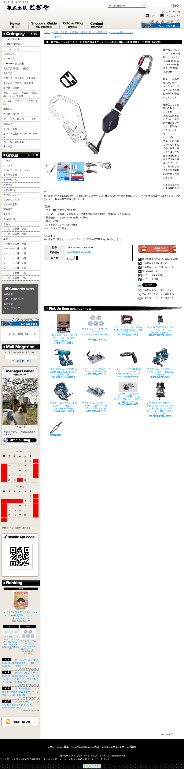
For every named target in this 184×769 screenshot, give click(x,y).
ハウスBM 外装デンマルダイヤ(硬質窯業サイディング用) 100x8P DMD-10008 (20, 704)
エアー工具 (9, 58)
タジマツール (10, 180)
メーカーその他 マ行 (14, 263)
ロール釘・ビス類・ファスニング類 (20, 103)
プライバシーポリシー (113, 746)
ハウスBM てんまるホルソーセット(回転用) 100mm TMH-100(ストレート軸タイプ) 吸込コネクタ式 (128, 392)
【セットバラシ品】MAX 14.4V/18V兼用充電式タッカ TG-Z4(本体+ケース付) (20, 663)
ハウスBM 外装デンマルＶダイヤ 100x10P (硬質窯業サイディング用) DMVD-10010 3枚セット (20, 691)
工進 (5, 238)
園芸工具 (8, 123)
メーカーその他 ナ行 (14, 253)
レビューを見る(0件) (152, 275)
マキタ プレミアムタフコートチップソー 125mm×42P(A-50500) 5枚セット (96, 326)
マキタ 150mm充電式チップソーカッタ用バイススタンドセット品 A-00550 (96, 396)
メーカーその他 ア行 (14, 229)
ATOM (26, 721)
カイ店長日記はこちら (20, 440)
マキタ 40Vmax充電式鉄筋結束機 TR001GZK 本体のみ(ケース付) (64, 362)
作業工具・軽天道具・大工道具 (19, 78)
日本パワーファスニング (15, 170)
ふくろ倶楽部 (10, 204)
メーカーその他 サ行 (14, 243)
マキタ (6, 160)
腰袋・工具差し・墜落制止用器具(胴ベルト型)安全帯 (20, 95)
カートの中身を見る (20, 321)
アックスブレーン (12, 194)
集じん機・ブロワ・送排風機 (18, 83)
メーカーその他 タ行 (14, 248)
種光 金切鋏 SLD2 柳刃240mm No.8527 (56, 428)
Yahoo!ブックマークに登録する (158, 294)
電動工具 (8, 73)
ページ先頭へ (167, 734)
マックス (8, 165)
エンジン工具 (10, 128)
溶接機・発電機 (11, 88)
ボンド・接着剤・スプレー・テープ (20, 135)
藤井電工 (8, 209)
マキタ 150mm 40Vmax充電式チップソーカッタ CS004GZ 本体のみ (63, 396)
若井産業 (8, 185)
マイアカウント (172, 15)
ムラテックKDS (11, 199)
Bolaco (6, 224)
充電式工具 (9, 53)
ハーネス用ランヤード (121, 32)
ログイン (154, 15)
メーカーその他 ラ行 (14, 273)
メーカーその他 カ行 (14, 234)
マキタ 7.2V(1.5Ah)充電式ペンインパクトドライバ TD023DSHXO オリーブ (128, 361)
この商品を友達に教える (154, 263)
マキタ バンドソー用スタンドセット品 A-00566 (96, 360)
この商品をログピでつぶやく (157, 290)
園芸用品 (8, 109)
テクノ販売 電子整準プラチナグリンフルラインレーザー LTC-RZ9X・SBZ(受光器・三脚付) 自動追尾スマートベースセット (160, 398)
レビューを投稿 (150, 279)
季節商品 (8, 146)
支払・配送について (44, 24)
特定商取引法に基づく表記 (85, 746)
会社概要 (8, 294)
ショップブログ (73, 24)
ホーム (15, 24)
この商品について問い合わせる (158, 267)
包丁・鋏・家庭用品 (13, 141)
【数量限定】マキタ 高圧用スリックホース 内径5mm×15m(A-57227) (64, 328)
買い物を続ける (150, 271)
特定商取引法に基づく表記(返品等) (160, 259)
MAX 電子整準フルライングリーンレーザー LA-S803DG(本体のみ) (160, 324)
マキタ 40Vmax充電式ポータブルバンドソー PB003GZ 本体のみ (160, 362)
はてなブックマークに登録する (158, 298)
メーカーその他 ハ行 (14, 258)
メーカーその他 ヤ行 (14, 268)
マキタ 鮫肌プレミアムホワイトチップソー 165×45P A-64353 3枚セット (10, 637)
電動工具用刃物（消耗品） (17, 68)
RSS (17, 721)
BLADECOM (9, 219)
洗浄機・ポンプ (11, 114)
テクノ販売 (9, 190)
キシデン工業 (10, 175)
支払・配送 (63, 746)
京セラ (6, 214)
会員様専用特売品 (12, 44)
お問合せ (97, 24)
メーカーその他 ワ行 (14, 278)
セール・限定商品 (12, 39)
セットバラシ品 (11, 49)
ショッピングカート (161, 23)
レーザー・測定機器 (13, 63)
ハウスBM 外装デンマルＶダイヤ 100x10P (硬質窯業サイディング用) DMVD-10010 (21, 605)
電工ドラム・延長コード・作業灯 (20, 119)
